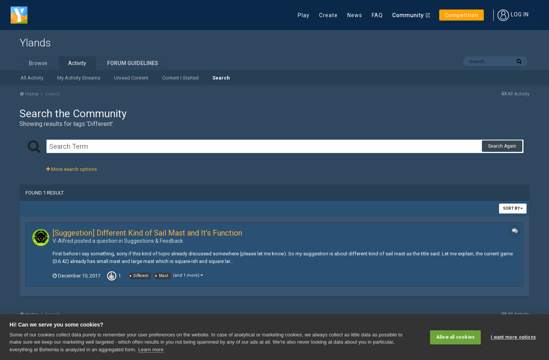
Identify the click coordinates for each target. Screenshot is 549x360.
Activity (77, 63)
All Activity (32, 78)
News (354, 15)
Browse (38, 63)
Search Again (502, 146)
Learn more (150, 349)
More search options (71, 169)
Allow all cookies (455, 337)
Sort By (513, 208)
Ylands (35, 43)
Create (328, 15)
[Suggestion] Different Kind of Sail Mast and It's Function (147, 232)
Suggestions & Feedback (153, 241)
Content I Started (180, 78)
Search (221, 78)
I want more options (513, 337)
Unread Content (131, 78)
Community (408, 15)
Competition (461, 15)
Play (304, 15)
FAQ (377, 15)
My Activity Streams (78, 78)
